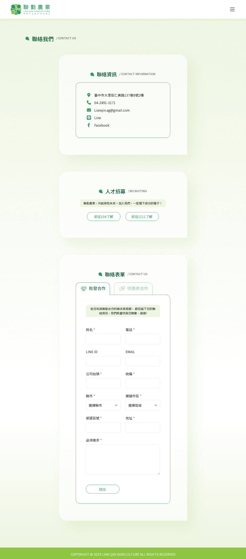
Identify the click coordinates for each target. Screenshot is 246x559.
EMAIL (130, 351)
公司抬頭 (92, 373)
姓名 (89, 329)
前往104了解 (103, 216)
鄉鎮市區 (132, 395)
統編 (129, 373)
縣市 (89, 395)
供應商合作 (133, 288)
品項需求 (92, 440)
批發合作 (93, 288)
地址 (129, 418)
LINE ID (91, 351)
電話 (129, 329)
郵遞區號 (92, 418)
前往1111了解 (141, 216)
